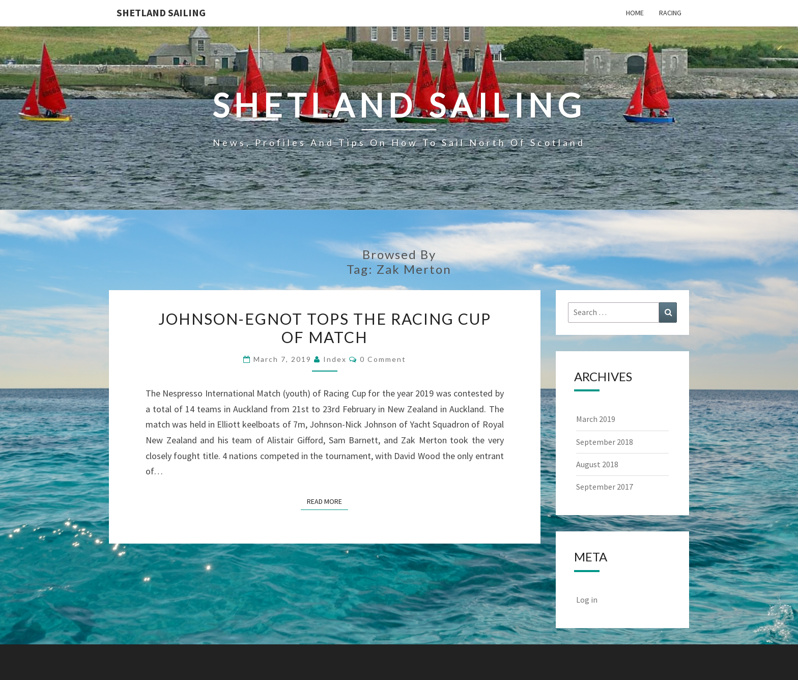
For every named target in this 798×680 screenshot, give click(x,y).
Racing (670, 12)
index (335, 359)
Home (635, 12)
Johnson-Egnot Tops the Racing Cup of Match (324, 327)
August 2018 (597, 464)
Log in (586, 599)
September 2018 (604, 442)
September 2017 (604, 486)
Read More (327, 501)
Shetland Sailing (161, 12)
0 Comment (383, 359)
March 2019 (595, 419)
